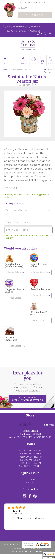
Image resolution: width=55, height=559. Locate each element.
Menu (5, 63)
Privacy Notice (35, 548)
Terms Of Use (19, 548)
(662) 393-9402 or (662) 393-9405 (23, 26)
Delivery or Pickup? (15, 203)
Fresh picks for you (28, 381)
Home (5, 69)
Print (48, 72)
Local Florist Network (21, 551)
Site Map (38, 551)
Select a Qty (10, 187)
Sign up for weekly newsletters (27, 399)
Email (48, 69)
